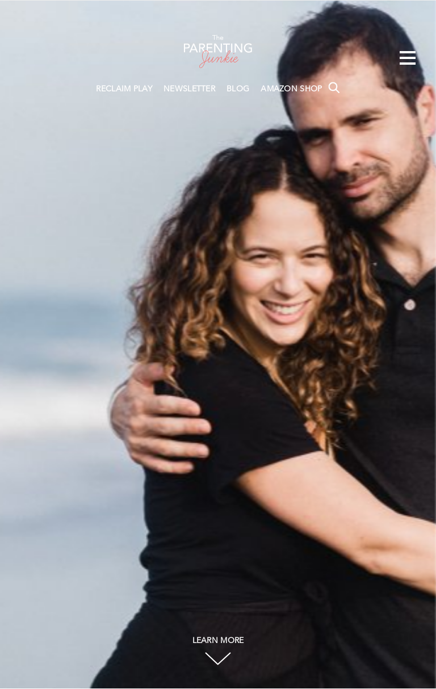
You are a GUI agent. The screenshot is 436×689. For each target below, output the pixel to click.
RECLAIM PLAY (124, 89)
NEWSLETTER (189, 89)
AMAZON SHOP (291, 89)
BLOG (238, 89)
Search (333, 87)
